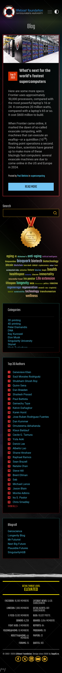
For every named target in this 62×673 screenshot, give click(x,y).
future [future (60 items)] (31, 270)
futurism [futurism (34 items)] (38, 270)
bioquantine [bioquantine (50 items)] (10, 261)
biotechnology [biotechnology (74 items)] (50, 261)
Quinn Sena (19, 385)
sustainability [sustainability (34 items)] (19, 292)
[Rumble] (44, 659)
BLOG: (35, 616)
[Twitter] (24, 659)
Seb (15, 479)
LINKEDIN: (11, 608)
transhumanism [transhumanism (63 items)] (48, 291)
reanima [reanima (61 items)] (54, 283)
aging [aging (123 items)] (10, 256)
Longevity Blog (16, 535)
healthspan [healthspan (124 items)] (16, 274)
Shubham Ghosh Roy (25, 381)
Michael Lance (21, 484)
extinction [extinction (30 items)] (23, 270)
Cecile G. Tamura (23, 434)
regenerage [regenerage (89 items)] (14, 287)
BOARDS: (37, 621)
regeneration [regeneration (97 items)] (30, 287)
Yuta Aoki (18, 439)
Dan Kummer (20, 421)
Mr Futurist (14, 539)
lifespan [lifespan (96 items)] (11, 283)
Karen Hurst (19, 412)
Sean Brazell (20, 461)
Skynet (12, 344)
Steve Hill (18, 470)
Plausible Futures (18, 548)
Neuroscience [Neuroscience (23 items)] (39, 284)
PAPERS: (36, 636)
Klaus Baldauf (21, 430)
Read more (31, 187)
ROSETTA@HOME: (18, 636)
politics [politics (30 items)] (46, 284)
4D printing (14, 323)
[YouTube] (38, 659)
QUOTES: (36, 643)
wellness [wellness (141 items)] (32, 296)
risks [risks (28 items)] (46, 288)
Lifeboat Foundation (24, 654)
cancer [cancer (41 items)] (35, 265)
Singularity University (20, 340)
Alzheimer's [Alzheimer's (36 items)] (22, 257)
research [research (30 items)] (41, 288)
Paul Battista (22, 176)
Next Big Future (17, 543)
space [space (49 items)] (10, 291)
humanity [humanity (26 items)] (28, 275)
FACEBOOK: (9, 601)
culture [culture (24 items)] (52, 265)
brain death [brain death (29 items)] (27, 265)
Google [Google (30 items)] (44, 270)
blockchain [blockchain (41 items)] (18, 265)
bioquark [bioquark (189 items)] (23, 261)
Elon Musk (14, 337)
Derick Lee (19, 443)
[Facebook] (18, 659)
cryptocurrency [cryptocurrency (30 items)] (44, 265)
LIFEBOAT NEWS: (40, 601)
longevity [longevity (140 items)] (23, 283)
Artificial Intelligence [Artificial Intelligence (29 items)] (49, 257)
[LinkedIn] (31, 659)
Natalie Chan (20, 466)
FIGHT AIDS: (13, 626)
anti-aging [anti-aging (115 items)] (34, 256)
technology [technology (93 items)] (32, 291)
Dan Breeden (20, 390)
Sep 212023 (13, 76)
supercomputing (38, 176)
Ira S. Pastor (20, 497)
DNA (10, 330)
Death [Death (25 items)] (56, 265)
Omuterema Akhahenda (26, 425)
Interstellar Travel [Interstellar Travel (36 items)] (16, 279)
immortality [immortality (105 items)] (46, 274)
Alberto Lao (19, 448)
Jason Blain (20, 488)
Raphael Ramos (22, 457)
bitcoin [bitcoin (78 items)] (9, 265)
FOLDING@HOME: (10, 631)
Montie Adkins (21, 493)
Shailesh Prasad (22, 394)
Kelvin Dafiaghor (22, 408)
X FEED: (11, 616)
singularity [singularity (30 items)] (52, 288)
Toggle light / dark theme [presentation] (56, 12)
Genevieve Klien (22, 372)
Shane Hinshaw (22, 452)
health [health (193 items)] (52, 269)
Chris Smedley (21, 502)
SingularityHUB (16, 552)
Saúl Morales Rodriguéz (27, 376)
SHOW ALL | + (13, 506)
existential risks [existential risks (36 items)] (12, 270)
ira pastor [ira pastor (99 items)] (29, 279)
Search (55, 213)
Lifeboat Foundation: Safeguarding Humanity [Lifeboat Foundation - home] (23, 12)
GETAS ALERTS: (39, 608)
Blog (31, 26)
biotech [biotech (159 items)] (36, 261)
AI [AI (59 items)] (16, 256)
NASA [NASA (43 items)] (32, 283)
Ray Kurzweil (15, 334)
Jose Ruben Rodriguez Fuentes (31, 416)
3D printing (14, 320)
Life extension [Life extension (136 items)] (45, 279)
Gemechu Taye (21, 403)
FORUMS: (22, 643)
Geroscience (15, 531)
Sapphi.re (55, 654)
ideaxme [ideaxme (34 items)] (35, 275)
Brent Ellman (20, 475)
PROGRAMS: (38, 631)
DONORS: (20, 621)
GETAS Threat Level (31, 588)
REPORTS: (37, 626)
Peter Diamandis (17, 327)
